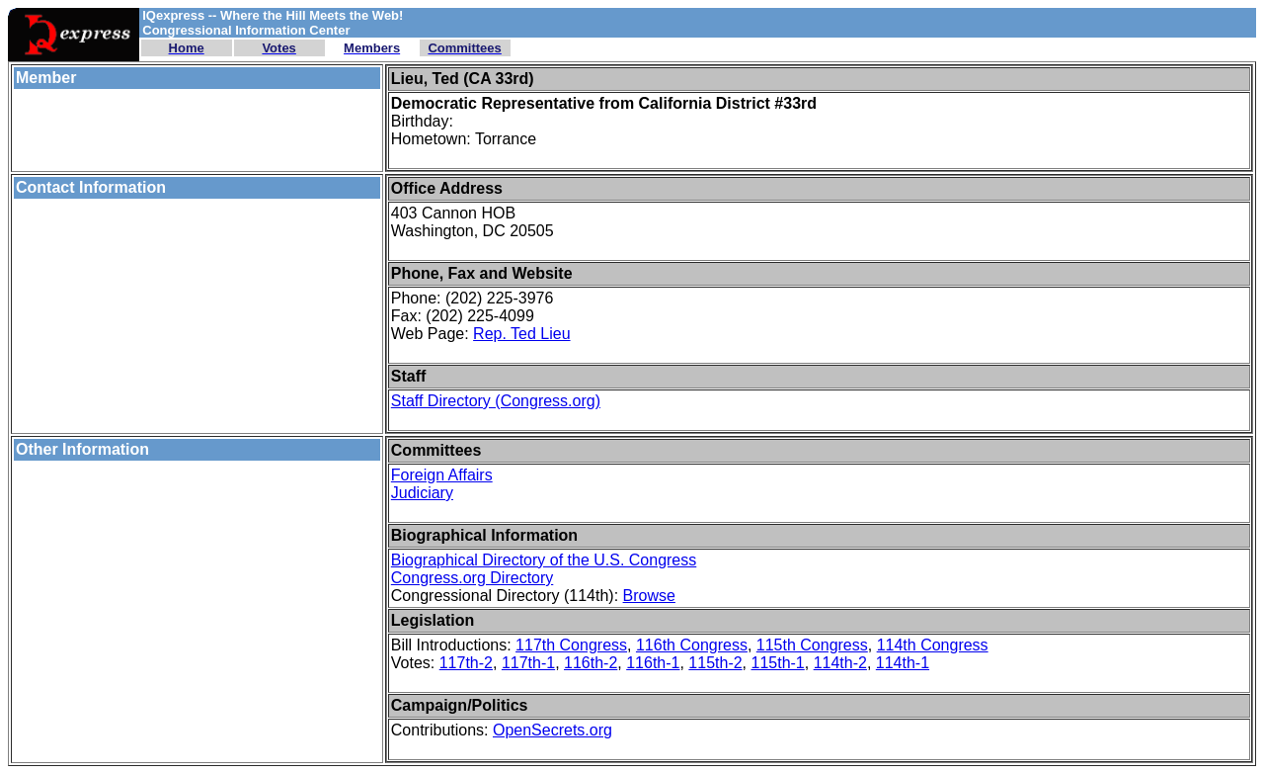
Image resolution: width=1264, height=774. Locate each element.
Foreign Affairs (442, 475)
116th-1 (652, 662)
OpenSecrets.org (552, 730)
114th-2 (840, 662)
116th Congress (692, 645)
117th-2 (466, 662)
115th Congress (812, 645)
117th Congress (571, 645)
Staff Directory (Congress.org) (495, 400)
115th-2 (715, 662)
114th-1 (902, 662)
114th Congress (932, 645)
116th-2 (590, 662)
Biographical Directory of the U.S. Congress (543, 560)
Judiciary (422, 492)
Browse (649, 595)
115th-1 (778, 662)
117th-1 (528, 662)
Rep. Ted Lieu (521, 333)
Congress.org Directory (472, 577)
